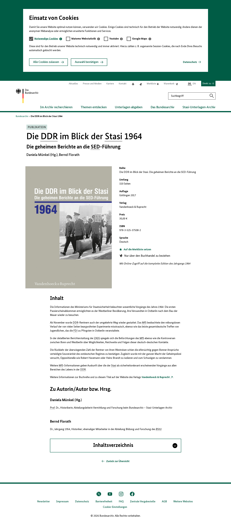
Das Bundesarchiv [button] (162, 107)
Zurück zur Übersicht (117, 461)
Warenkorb (171, 83)
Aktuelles (73, 84)
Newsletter (43, 501)
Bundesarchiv (22, 116)
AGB (164, 501)
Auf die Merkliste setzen (135, 249)
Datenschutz (190, 62)
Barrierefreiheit (103, 501)
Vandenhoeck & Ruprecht (156, 377)
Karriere (110, 84)
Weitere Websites (183, 501)
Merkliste (153, 83)
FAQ (121, 501)
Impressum (62, 501)
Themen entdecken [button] (94, 107)
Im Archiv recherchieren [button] (56, 107)
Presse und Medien (92, 84)
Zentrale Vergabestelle (142, 501)
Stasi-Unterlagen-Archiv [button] (199, 107)
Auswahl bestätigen (89, 62)
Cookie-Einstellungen (115, 507)
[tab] (48, 38)
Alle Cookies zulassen (48, 62)
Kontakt (122, 84)
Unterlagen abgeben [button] (128, 107)
